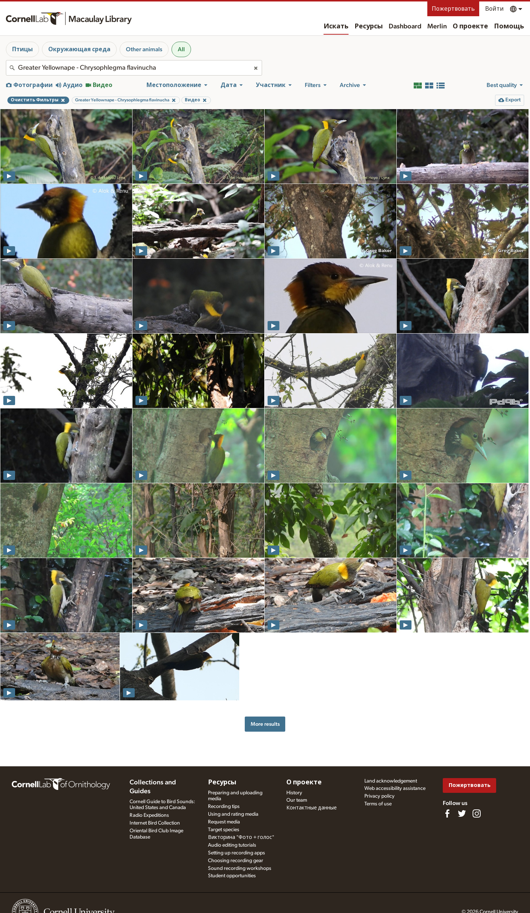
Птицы (22, 49)
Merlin (437, 26)
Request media (224, 822)
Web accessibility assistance (394, 788)
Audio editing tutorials (232, 845)
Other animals (144, 49)
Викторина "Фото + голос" (241, 837)
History (294, 792)
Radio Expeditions (149, 815)
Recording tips (224, 806)
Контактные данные (311, 808)
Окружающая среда (79, 49)
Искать (336, 26)
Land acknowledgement (390, 781)
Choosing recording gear (235, 860)
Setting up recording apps (236, 852)
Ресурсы (368, 26)
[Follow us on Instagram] (476, 813)
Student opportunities (232, 875)
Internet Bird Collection (155, 823)
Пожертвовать (453, 9)
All (181, 49)
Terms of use (378, 803)
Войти (494, 9)
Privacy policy (379, 796)
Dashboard (405, 26)
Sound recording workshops (239, 868)
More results (265, 724)
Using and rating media (233, 814)
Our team (296, 800)
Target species (223, 829)
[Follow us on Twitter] (461, 813)
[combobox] (134, 67)
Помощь (509, 26)
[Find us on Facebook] (447, 813)
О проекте (470, 26)
